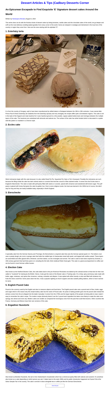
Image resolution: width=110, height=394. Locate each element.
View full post (55, 385)
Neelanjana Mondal (18, 19)
